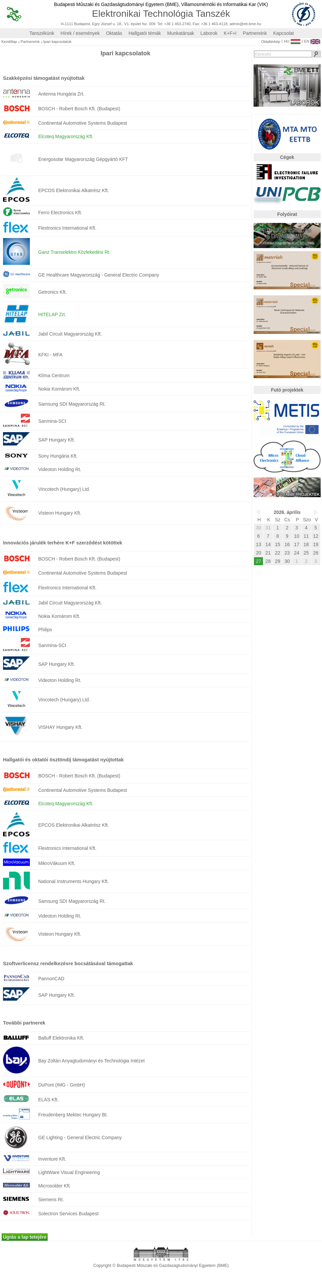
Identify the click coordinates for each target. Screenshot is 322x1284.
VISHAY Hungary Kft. (60, 727)
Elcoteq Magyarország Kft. (65, 136)
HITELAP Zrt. (52, 314)
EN (312, 40)
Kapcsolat (283, 33)
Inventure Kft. (52, 1159)
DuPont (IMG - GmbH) (61, 1085)
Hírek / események (80, 33)
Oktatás (114, 33)
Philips (45, 629)
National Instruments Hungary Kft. (73, 881)
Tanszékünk (42, 33)
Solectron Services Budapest (68, 1213)
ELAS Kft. (48, 1099)
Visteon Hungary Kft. (59, 513)
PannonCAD (51, 978)
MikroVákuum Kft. (56, 863)
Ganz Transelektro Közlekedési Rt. (74, 252)
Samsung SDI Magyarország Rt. (72, 404)
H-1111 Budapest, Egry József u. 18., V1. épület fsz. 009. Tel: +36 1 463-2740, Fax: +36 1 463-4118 (144, 24)
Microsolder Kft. (54, 1185)
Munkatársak (180, 33)
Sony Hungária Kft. (58, 456)
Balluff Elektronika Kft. (61, 1038)
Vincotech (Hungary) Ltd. (64, 489)
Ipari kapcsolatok (57, 42)
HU (292, 40)
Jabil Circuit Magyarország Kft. (70, 334)
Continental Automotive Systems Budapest (82, 123)
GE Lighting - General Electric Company (80, 1137)
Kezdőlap (9, 42)
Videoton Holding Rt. (59, 469)
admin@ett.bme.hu (245, 24)
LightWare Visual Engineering (69, 1172)
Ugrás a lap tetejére (24, 1237)
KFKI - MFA (50, 354)
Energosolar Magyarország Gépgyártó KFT (83, 159)
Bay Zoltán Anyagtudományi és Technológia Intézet (91, 1060)
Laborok (209, 33)
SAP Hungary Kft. (56, 440)
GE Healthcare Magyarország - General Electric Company (98, 275)
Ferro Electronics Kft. (60, 212)
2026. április (287, 512)
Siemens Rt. (51, 1199)
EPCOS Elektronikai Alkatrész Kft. (73, 190)
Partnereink (255, 33)
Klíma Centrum (53, 375)
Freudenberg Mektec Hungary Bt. (73, 1114)
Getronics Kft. (52, 292)
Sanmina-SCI (52, 421)
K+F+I (230, 33)
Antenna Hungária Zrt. (61, 94)
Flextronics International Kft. (67, 228)
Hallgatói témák (144, 33)
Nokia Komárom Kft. (59, 389)
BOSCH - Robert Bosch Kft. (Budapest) (79, 108)
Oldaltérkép (270, 42)
